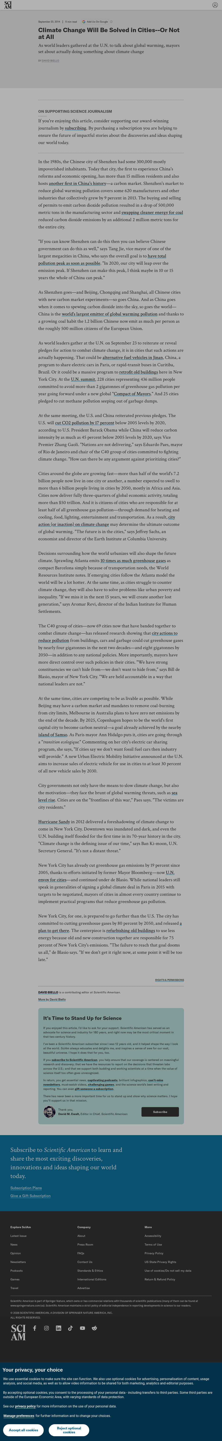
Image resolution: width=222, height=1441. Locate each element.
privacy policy (25, 1406)
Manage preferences (19, 1416)
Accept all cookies (23, 1430)
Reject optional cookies (69, 1430)
